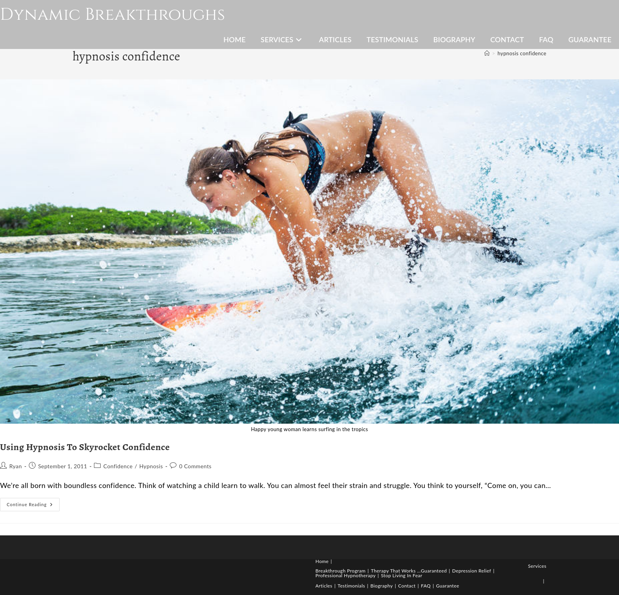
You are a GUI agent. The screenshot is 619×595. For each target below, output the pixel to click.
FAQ (426, 586)
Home (322, 561)
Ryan (15, 466)
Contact (406, 586)
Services (537, 566)
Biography (381, 586)
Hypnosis (151, 466)
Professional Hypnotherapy (345, 575)
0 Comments (195, 466)
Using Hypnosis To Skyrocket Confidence (85, 447)
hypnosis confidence (521, 53)
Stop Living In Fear (401, 575)
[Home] (487, 53)
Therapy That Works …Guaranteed (409, 571)
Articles (323, 586)
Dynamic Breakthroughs (112, 15)
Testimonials (351, 586)
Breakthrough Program (340, 571)
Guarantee (447, 586)
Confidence (118, 466)
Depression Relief (471, 571)
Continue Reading (33, 506)
